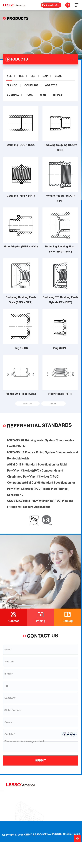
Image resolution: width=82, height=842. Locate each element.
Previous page (27, 403)
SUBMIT (40, 760)
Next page (53, 403)
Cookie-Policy (71, 828)
